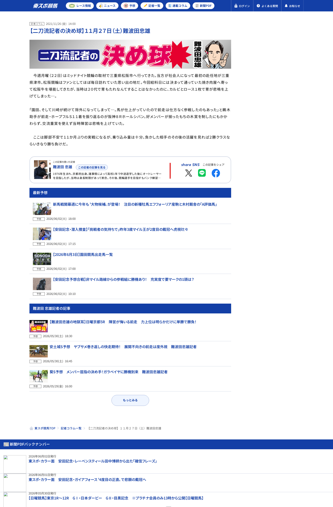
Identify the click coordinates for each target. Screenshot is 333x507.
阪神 (279, 112)
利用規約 (115, 481)
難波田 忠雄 (62, 166)
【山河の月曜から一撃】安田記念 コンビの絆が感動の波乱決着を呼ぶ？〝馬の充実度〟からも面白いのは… (283, 316)
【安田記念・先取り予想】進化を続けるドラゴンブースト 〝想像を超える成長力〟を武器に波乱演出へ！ (283, 276)
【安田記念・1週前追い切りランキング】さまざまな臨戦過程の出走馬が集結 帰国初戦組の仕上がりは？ (285, 236)
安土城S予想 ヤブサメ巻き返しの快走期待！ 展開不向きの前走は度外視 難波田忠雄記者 (123, 337)
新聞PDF (256, 42)
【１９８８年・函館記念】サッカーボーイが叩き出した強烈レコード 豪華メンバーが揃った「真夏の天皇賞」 (283, 196)
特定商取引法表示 (87, 481)
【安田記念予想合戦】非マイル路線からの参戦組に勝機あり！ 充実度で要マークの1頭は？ (120, 281)
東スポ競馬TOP (44, 405)
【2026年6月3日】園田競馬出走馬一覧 (79, 261)
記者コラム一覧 (71, 405)
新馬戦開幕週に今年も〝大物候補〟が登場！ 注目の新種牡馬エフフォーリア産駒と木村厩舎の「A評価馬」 (132, 222)
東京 (263, 112)
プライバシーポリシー (47, 481)
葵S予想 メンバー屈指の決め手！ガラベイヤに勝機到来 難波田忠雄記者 (109, 357)
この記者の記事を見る (91, 166)
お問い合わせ (141, 481)
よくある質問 (169, 481)
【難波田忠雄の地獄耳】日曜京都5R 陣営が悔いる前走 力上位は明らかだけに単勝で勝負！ (123, 317)
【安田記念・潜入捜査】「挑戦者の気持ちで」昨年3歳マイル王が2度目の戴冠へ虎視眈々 (117, 241)
